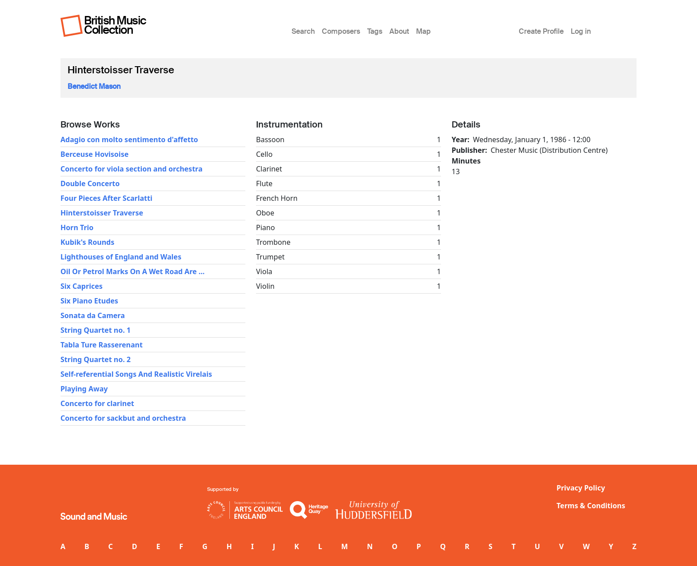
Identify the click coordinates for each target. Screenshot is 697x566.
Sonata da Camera (92, 315)
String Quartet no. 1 (95, 330)
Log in (581, 31)
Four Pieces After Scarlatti (106, 198)
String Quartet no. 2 (95, 359)
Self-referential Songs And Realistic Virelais (136, 374)
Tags (374, 31)
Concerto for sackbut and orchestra (123, 418)
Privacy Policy (581, 488)
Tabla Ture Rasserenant (101, 345)
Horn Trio (76, 227)
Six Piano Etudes (89, 301)
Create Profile (541, 31)
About (399, 31)
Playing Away (84, 389)
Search (303, 31)
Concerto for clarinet (97, 403)
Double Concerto (90, 183)
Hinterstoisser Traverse (101, 213)
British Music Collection (115, 25)
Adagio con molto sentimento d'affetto (129, 139)
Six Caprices (81, 286)
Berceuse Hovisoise (94, 154)
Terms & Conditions (591, 505)
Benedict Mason (94, 86)
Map (423, 31)
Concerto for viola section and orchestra (131, 169)
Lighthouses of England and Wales (120, 257)
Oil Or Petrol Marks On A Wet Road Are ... (132, 271)
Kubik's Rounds (87, 242)
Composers (341, 31)
